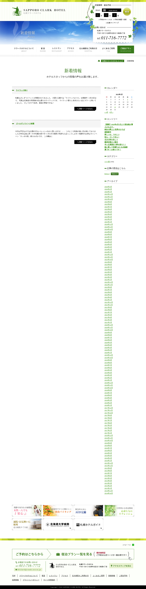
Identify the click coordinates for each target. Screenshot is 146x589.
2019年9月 (108, 360)
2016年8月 (108, 445)
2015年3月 (108, 483)
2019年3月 (108, 375)
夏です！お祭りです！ (113, 150)
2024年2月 (108, 249)
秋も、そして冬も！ (112, 137)
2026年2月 (108, 189)
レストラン (57, 50)
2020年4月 (108, 345)
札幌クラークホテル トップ (112, 61)
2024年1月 (108, 252)
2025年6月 (108, 209)
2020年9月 (108, 332)
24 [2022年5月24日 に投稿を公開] (115, 107)
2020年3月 (108, 348)
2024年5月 (108, 242)
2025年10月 (109, 199)
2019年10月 (109, 358)
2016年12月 (109, 435)
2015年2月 (108, 486)
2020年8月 (108, 335)
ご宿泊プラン (125, 50)
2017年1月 (108, 433)
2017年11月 (109, 410)
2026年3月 (108, 187)
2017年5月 (108, 425)
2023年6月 (108, 270)
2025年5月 (108, 212)
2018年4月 (108, 398)
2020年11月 (109, 327)
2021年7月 (108, 312)
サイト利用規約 (49, 580)
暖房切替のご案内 (111, 142)
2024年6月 (108, 239)
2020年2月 (108, 350)
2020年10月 (109, 330)
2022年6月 (108, 292)
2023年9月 (108, 262)
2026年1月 (108, 192)
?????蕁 (107, 162)
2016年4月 (108, 456)
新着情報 (111, 576)
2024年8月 (108, 234)
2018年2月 (108, 403)
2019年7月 (108, 365)
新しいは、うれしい (112, 134)
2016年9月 (108, 443)
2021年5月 (108, 315)
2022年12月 (109, 282)
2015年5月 (108, 478)
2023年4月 (108, 275)
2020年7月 (108, 337)
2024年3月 (108, 247)
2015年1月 (108, 488)
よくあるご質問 (108, 50)
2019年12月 (109, 355)
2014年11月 (109, 491)
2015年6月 (108, 476)
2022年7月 (108, 290)
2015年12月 (109, 463)
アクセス (71, 50)
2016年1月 (108, 461)
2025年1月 (108, 222)
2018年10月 (109, 388)
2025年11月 (109, 197)
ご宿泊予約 (123, 576)
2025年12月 (109, 194)
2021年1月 (108, 322)
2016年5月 (108, 453)
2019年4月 (108, 373)
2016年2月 (108, 458)
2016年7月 (108, 448)
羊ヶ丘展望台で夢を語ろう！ (115, 145)
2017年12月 (109, 408)
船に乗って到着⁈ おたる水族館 (116, 147)
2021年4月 (108, 317)
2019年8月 (108, 363)
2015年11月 (109, 466)
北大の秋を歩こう (111, 139)
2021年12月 (109, 302)
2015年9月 (108, 468)
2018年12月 (109, 383)
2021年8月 (108, 310)
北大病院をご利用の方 (88, 50)
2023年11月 (109, 257)
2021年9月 (108, 307)
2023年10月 (109, 259)
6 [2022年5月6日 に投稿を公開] (127, 99)
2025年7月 (108, 207)
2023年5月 (108, 272)
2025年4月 (108, 214)
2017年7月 (108, 420)
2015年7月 (108, 473)
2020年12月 (109, 325)
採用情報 (15, 580)
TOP (14, 576)
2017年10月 (109, 413)
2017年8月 (108, 418)
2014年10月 (109, 493)
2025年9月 (108, 202)
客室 (43, 50)
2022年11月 (109, 285)
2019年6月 (108, 368)
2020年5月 (108, 342)
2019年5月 (108, 370)
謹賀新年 (108, 132)
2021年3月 (108, 320)
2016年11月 (109, 438)
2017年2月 (108, 430)
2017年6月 (108, 423)
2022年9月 (108, 287)
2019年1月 (108, 380)
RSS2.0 (107, 174)
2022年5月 (108, 295)
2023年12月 (109, 254)
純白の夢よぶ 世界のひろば (115, 129)
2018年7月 (108, 393)
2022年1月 (108, 300)
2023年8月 (108, 265)
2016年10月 (109, 440)
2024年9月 (108, 232)
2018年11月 (109, 385)
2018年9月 (108, 390)
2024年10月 (109, 229)
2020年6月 (108, 340)
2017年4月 (108, 428)
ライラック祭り (22, 90)
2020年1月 (108, 353)
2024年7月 (108, 237)
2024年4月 (108, 244)
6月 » (111, 112)
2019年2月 (108, 378)
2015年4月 (108, 481)
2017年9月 (108, 415)
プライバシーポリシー (31, 580)
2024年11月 (109, 227)
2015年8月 (108, 471)
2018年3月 (108, 400)
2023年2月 (108, 277)
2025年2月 (108, 219)
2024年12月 (109, 224)
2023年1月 (108, 280)
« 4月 (106, 112)
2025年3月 (108, 217)
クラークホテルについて (24, 50)
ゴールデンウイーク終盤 (25, 124)
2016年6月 (108, 450)
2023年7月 (108, 267)
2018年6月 (108, 395)
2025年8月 (108, 204)
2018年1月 (108, 405)
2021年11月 (109, 305)
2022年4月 (108, 297)
